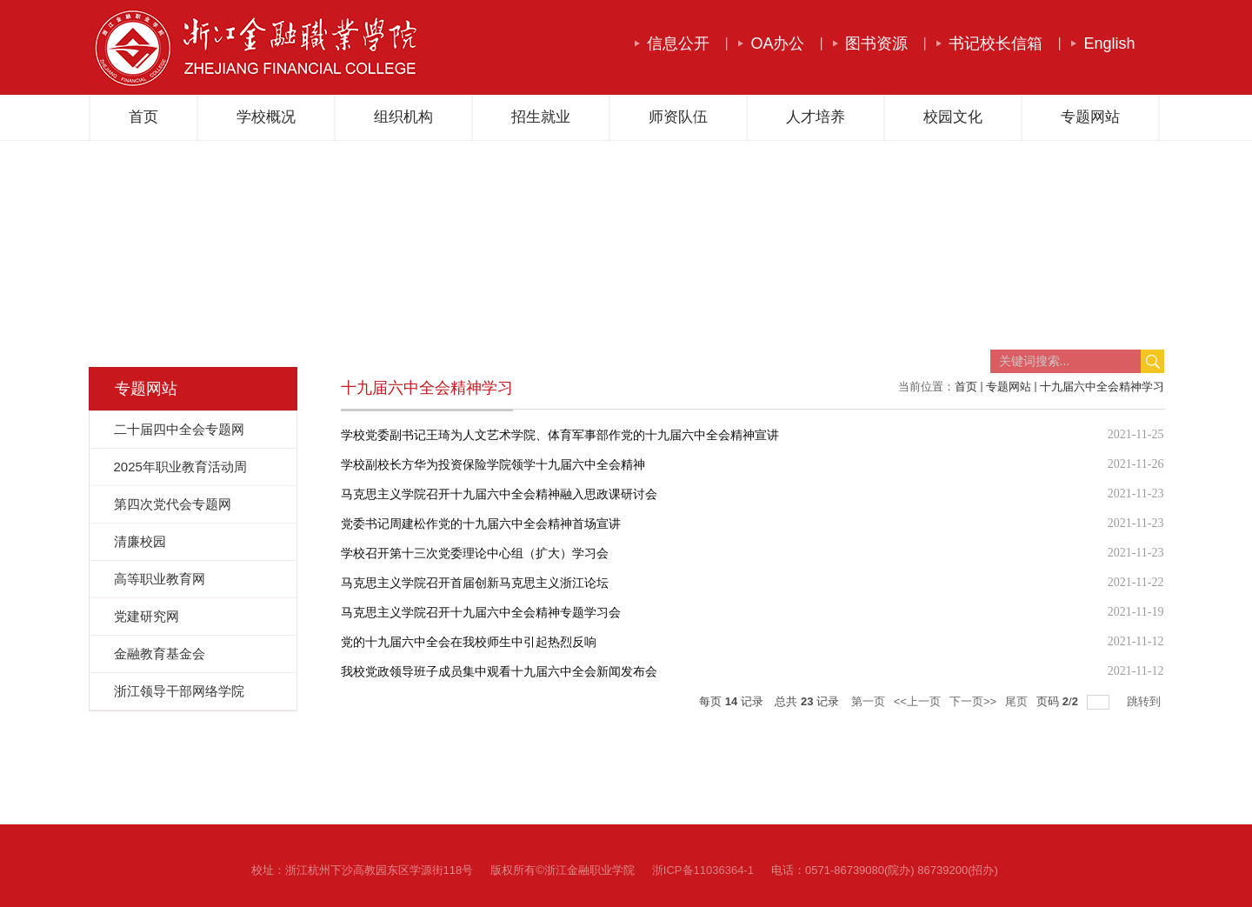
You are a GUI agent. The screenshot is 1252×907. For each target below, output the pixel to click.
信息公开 (678, 43)
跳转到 (1145, 701)
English (1109, 43)
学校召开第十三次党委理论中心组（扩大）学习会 (475, 553)
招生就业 (540, 117)
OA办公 (777, 43)
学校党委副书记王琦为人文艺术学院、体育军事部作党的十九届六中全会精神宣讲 (560, 435)
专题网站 (1090, 117)
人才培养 (815, 117)
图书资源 (876, 43)
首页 (143, 117)
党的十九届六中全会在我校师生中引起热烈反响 (468, 642)
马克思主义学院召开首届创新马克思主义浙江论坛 (475, 583)
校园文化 (952, 117)
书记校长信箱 (995, 43)
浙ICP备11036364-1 (703, 870)
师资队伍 (678, 117)
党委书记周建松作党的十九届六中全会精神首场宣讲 (481, 523)
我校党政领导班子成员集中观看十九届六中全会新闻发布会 (499, 671)
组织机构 (403, 117)
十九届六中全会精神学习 (1102, 386)
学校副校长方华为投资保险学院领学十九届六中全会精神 (493, 464)
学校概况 (266, 117)
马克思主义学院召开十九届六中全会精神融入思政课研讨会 (499, 494)
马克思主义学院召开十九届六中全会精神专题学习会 (481, 612)
